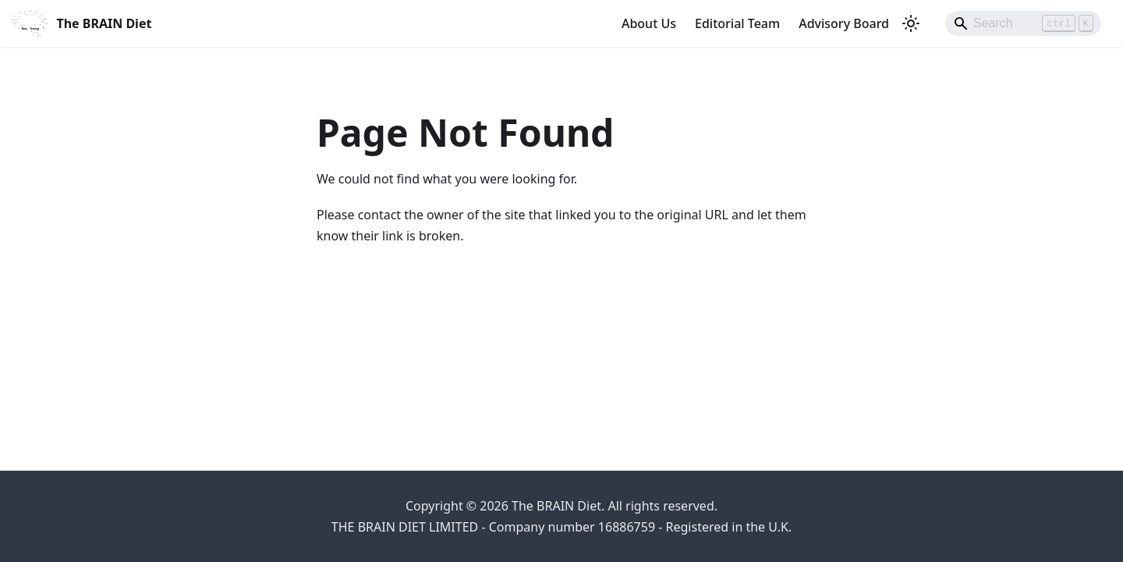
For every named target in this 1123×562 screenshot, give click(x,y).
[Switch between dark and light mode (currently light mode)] (910, 23)
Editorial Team (737, 23)
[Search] (1023, 23)
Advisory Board (844, 23)
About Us (649, 23)
